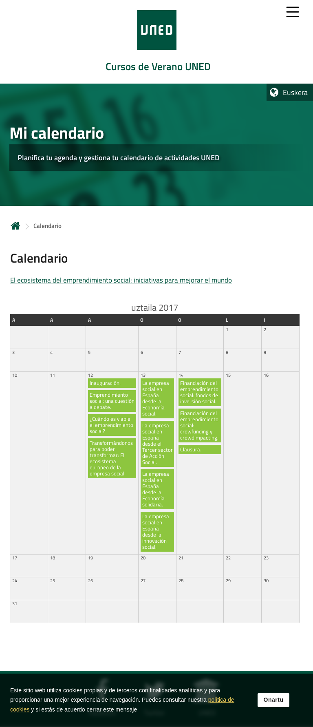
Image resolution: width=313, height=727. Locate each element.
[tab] (156, 42)
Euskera (295, 92)
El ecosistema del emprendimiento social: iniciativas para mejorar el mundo (121, 280)
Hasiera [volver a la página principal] (15, 225)
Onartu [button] (274, 700)
